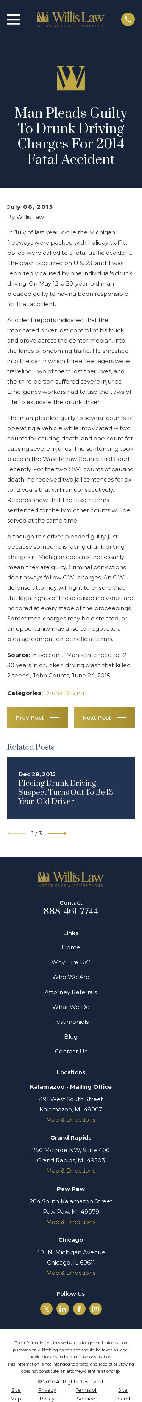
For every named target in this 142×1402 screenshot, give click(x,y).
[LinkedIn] (62, 1309)
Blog (71, 1036)
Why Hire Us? (71, 962)
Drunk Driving (64, 692)
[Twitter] (46, 1309)
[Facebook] (79, 1309)
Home (71, 947)
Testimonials (71, 1021)
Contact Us (71, 1051)
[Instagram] (95, 1309)
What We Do (71, 1006)
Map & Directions (70, 1119)
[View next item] (57, 833)
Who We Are (70, 976)
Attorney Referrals (71, 992)
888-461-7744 (71, 911)
